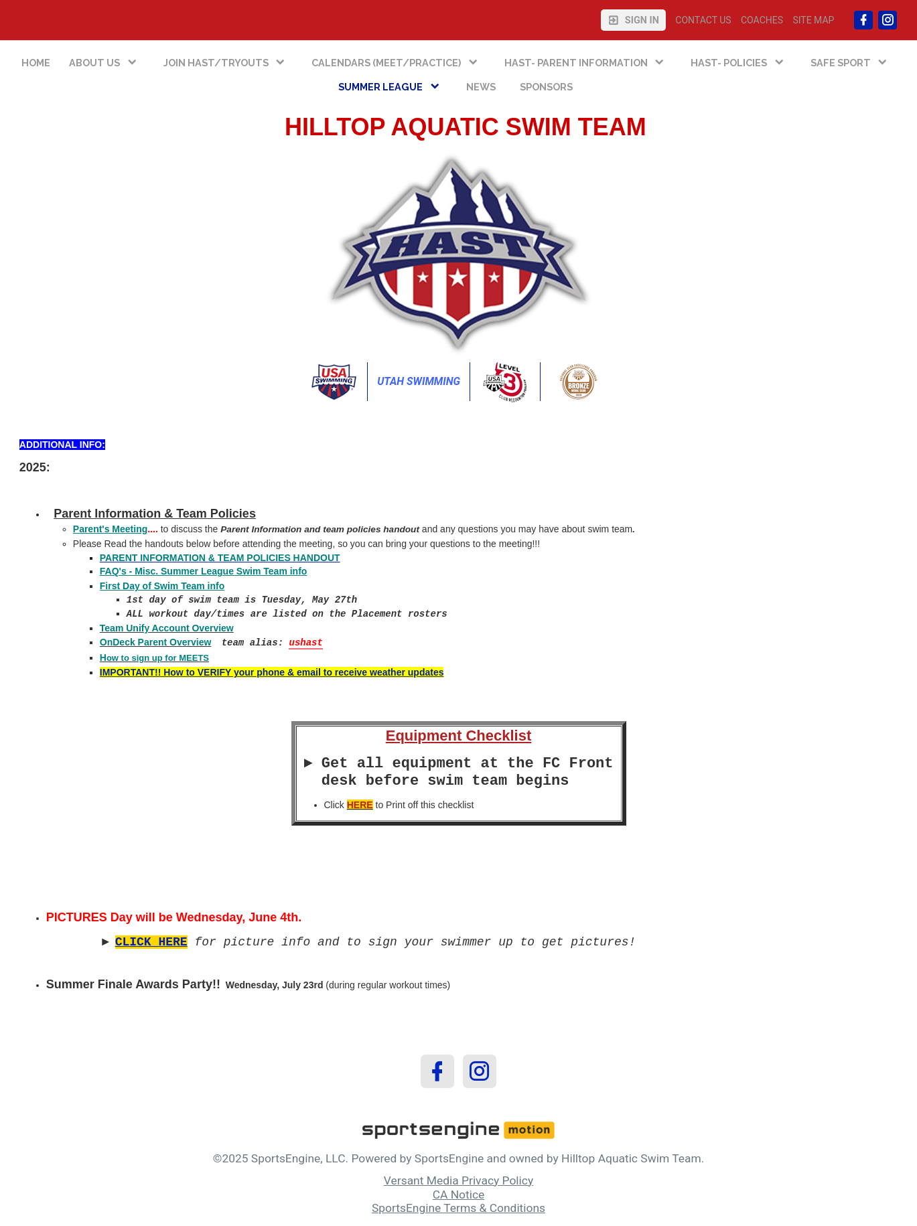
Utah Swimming (418, 381)
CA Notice (459, 1194)
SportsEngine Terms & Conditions (458, 1208)
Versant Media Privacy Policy (458, 1180)
